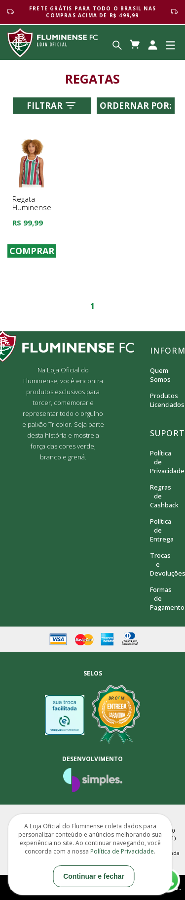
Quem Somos (158, 375)
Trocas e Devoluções (158, 564)
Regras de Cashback (158, 496)
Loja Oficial (52, 42)
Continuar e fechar (93, 876)
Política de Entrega (158, 530)
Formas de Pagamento (158, 598)
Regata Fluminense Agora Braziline (31, 211)
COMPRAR (31, 251)
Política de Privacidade (158, 462)
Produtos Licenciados (158, 400)
